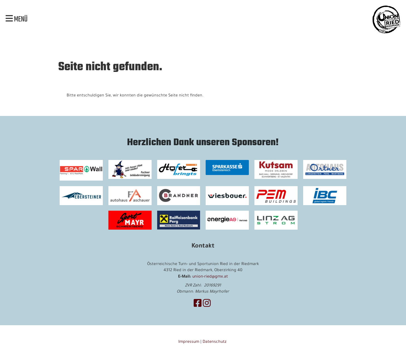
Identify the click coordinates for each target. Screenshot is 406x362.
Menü (17, 19)
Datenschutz (215, 342)
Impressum (188, 342)
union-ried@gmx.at (210, 277)
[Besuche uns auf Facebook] (197, 304)
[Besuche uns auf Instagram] (207, 304)
